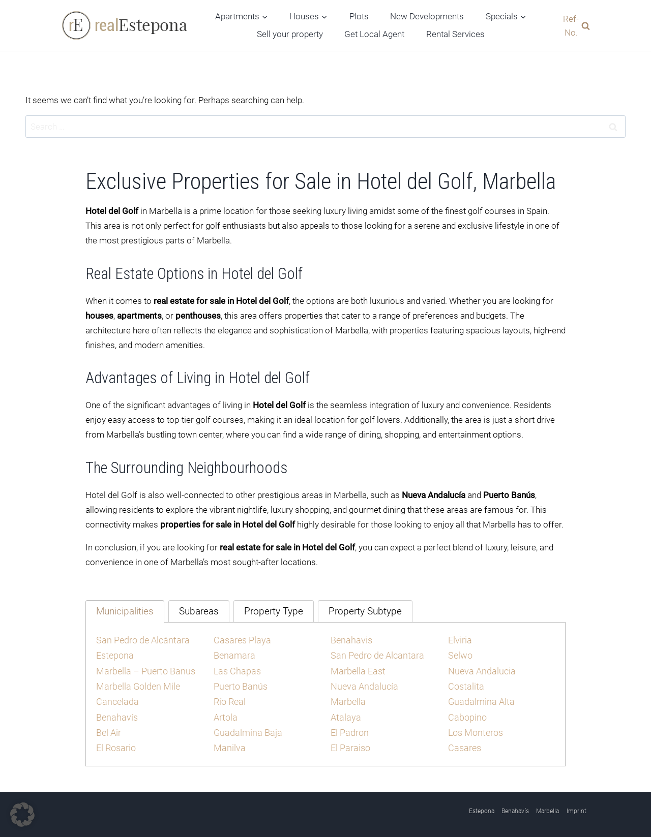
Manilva (228, 742)
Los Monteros (474, 728)
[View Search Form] (574, 25)
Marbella (347, 698)
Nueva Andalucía (362, 683)
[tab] (124, 611)
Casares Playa (241, 639)
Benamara (233, 654)
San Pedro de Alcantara (375, 654)
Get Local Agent (374, 34)
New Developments (427, 16)
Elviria (459, 639)
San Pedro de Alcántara (140, 639)
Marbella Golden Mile (136, 683)
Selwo (459, 654)
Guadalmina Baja (245, 728)
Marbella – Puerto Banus (142, 669)
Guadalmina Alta (479, 698)
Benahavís (115, 713)
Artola (225, 713)
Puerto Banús (239, 683)
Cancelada (116, 698)
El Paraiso (350, 742)
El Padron (349, 728)
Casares (464, 742)
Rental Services (455, 34)
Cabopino (466, 713)
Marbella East (356, 669)
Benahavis (350, 639)
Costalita (465, 683)
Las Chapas (236, 669)
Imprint (576, 805)
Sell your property (290, 34)
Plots (359, 16)
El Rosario (115, 742)
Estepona (114, 654)
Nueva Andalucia (479, 669)
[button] (22, 814)
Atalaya (345, 713)
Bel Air (108, 728)
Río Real (229, 698)
